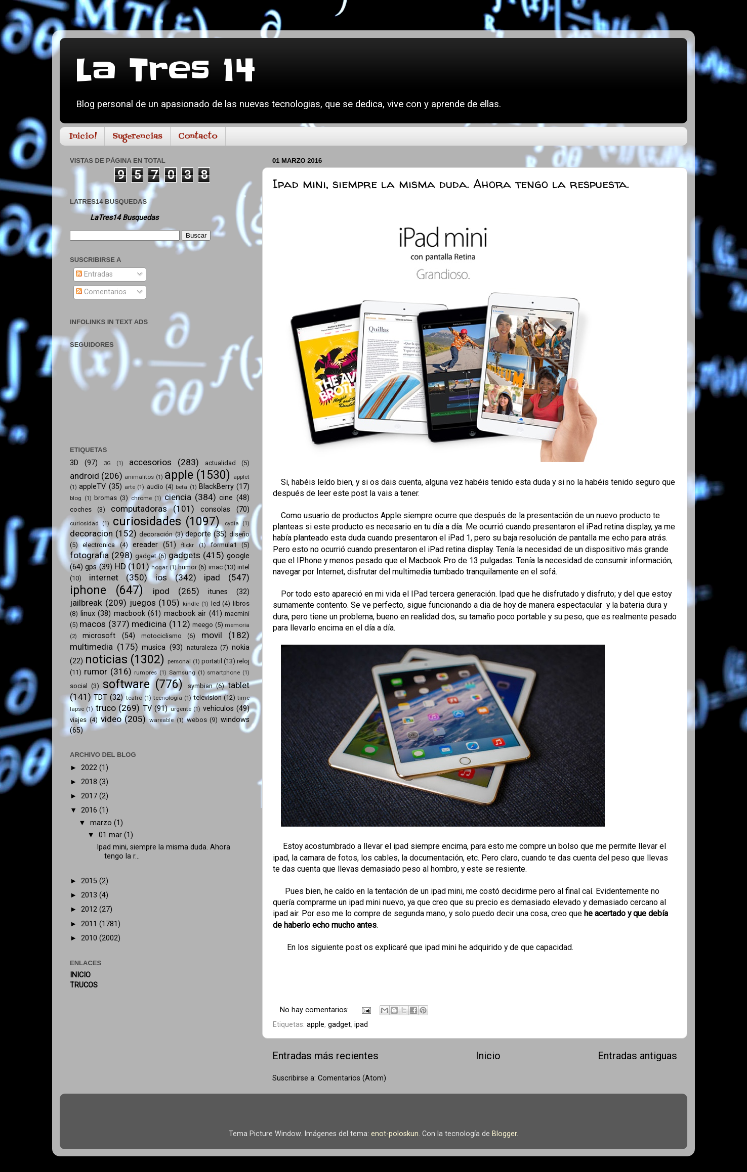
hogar (159, 567)
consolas (215, 509)
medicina (149, 624)
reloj (243, 661)
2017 (90, 796)
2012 (90, 909)
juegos (143, 603)
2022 (90, 767)
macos (92, 624)
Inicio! (83, 136)
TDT (100, 697)
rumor (95, 671)
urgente (181, 708)
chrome (141, 498)
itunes (218, 592)
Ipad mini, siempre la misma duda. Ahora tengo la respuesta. (451, 183)
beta (181, 486)
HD (120, 566)
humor (187, 567)
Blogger (504, 1134)
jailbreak (86, 603)
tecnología (167, 697)
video (111, 719)
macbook (129, 613)
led (215, 603)
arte (129, 486)
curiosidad (84, 523)
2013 (90, 895)
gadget (339, 1024)
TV (147, 708)
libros (241, 603)
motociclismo (161, 636)
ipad (361, 1024)
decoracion (91, 533)
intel (243, 567)
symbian (200, 686)
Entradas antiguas (637, 1056)
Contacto (198, 136)
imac (216, 567)
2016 (90, 810)
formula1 (224, 545)
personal (179, 661)
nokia (241, 647)
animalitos (139, 476)
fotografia (89, 555)
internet (103, 577)
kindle (191, 603)
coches (81, 509)
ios (161, 577)
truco (106, 708)
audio (155, 486)
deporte (198, 534)
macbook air (185, 613)
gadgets (184, 555)
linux (87, 613)
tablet (239, 685)
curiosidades (147, 521)
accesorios (150, 462)
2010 (90, 938)
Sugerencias (137, 136)
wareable (161, 720)
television (208, 697)
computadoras (139, 509)
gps (91, 567)
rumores (145, 672)
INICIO (80, 975)
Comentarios (101, 292)
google (238, 556)
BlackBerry (216, 486)
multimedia (91, 647)
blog (75, 498)
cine (226, 497)
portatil (211, 661)
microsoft (98, 636)
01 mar (111, 835)
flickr (187, 545)
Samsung (182, 672)
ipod (161, 591)
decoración (156, 534)
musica (153, 647)
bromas (105, 498)
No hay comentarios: (315, 1010)
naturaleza (202, 647)
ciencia (177, 497)
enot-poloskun (395, 1134)
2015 (90, 881)
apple (315, 1024)
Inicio (488, 1056)
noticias (106, 659)
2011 (90, 924)
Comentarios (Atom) (352, 1078)
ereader (145, 544)
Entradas (94, 274)
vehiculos (218, 708)
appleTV (92, 486)
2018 (90, 782)
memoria (237, 624)
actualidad (220, 463)
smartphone (223, 672)
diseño (239, 534)
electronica (98, 545)
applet (241, 476)
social (79, 686)
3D (74, 463)
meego (202, 624)
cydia (232, 523)
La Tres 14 (165, 71)
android (84, 476)
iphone (88, 590)
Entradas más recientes (325, 1056)
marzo (102, 823)
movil (211, 635)
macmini (237, 613)
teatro (134, 697)
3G (107, 463)
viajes (78, 720)
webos (197, 720)
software (126, 684)
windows (235, 719)
